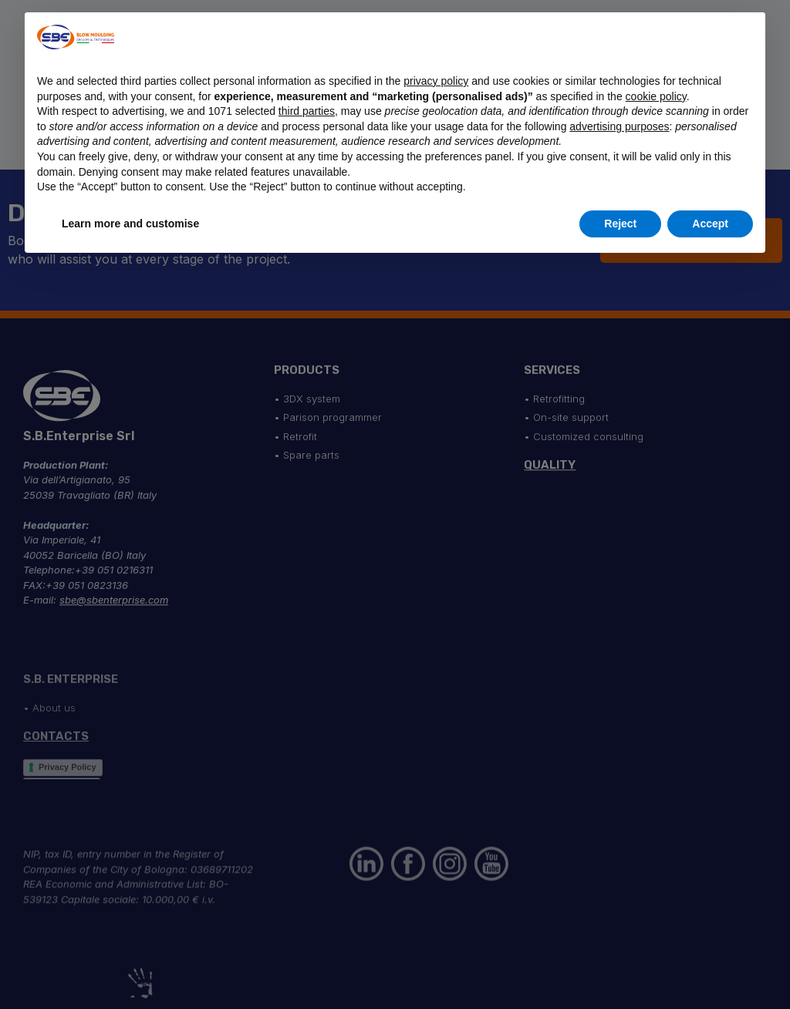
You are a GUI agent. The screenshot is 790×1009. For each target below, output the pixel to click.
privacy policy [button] (435, 81)
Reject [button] (620, 223)
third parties (307, 111)
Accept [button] (710, 223)
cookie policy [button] (656, 96)
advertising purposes (619, 126)
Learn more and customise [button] (130, 223)
